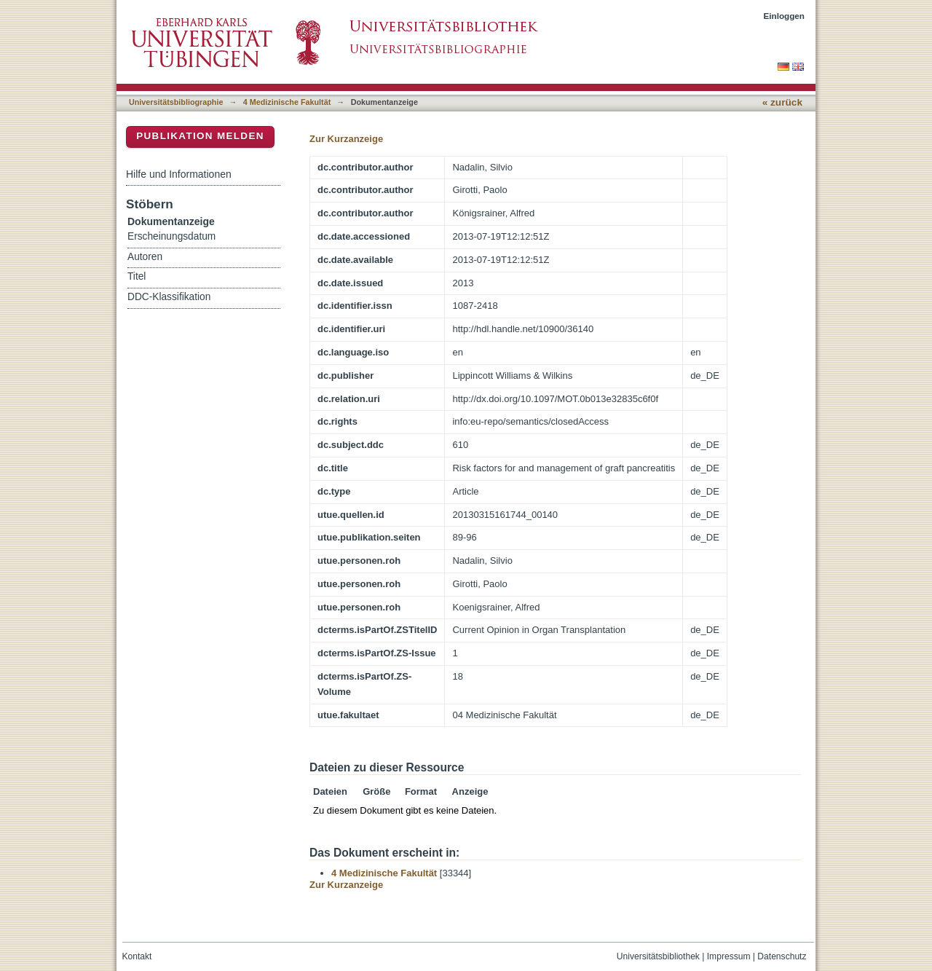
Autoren (144, 256)
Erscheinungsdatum (171, 236)
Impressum (729, 956)
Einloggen (784, 15)
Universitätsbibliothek (658, 956)
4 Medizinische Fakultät (287, 102)
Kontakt (137, 956)
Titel (136, 276)
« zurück (782, 102)
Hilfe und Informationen (179, 174)
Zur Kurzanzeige (346, 138)
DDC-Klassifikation (168, 296)
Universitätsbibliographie (176, 102)
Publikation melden (200, 135)
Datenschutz (781, 956)
